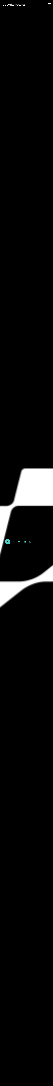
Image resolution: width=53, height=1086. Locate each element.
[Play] (7, 541)
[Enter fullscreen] (30, 541)
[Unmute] (24, 541)
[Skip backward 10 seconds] (13, 541)
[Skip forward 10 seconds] (19, 541)
